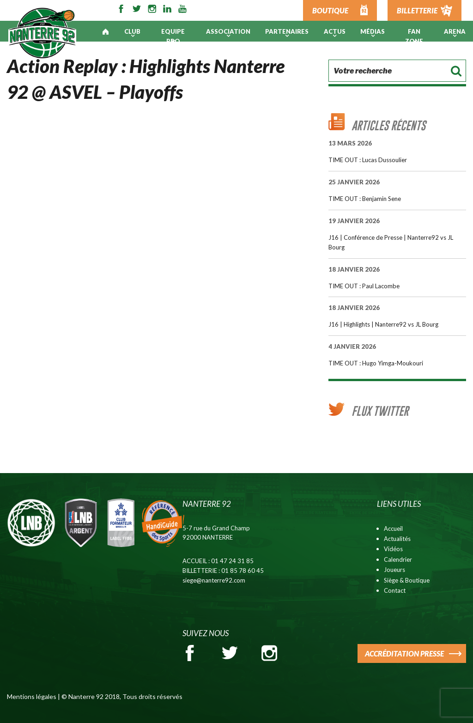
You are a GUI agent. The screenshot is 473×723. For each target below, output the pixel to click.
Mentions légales (31, 696)
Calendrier (398, 559)
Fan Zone (414, 36)
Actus (335, 31)
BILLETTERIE (417, 10)
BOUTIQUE (330, 10)
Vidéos (393, 549)
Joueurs (394, 569)
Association (228, 31)
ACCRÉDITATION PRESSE (404, 653)
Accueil (393, 528)
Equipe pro (173, 36)
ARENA (455, 31)
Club (132, 31)
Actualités (397, 538)
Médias (372, 31)
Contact (395, 590)
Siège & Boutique (407, 580)
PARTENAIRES (287, 31)
